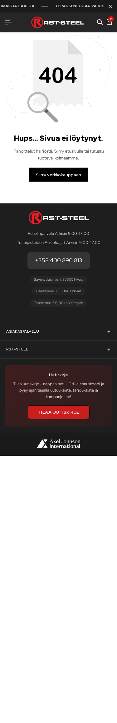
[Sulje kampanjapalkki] (110, 6)
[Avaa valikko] (8, 22)
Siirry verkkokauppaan (58, 175)
